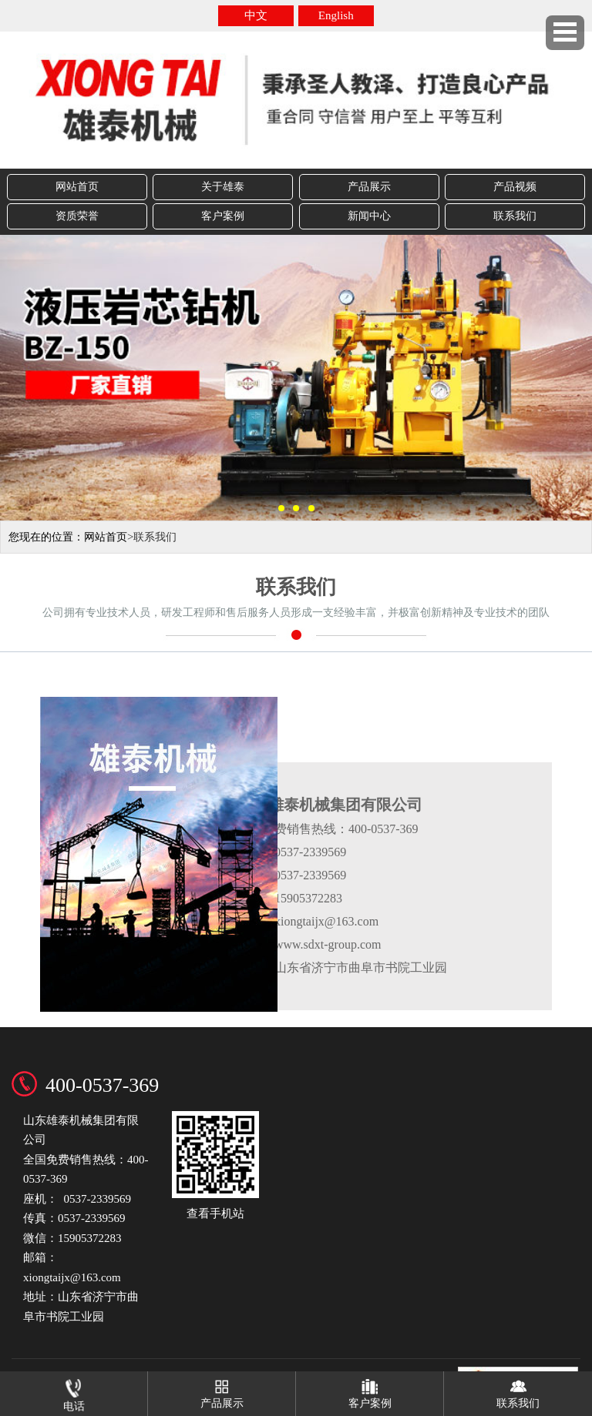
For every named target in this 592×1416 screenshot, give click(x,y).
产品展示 (369, 186)
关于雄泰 (222, 186)
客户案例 (222, 216)
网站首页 (77, 186)
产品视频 (514, 186)
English (336, 15)
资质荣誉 (77, 216)
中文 (255, 15)
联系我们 (514, 216)
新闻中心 (369, 216)
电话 (74, 1391)
